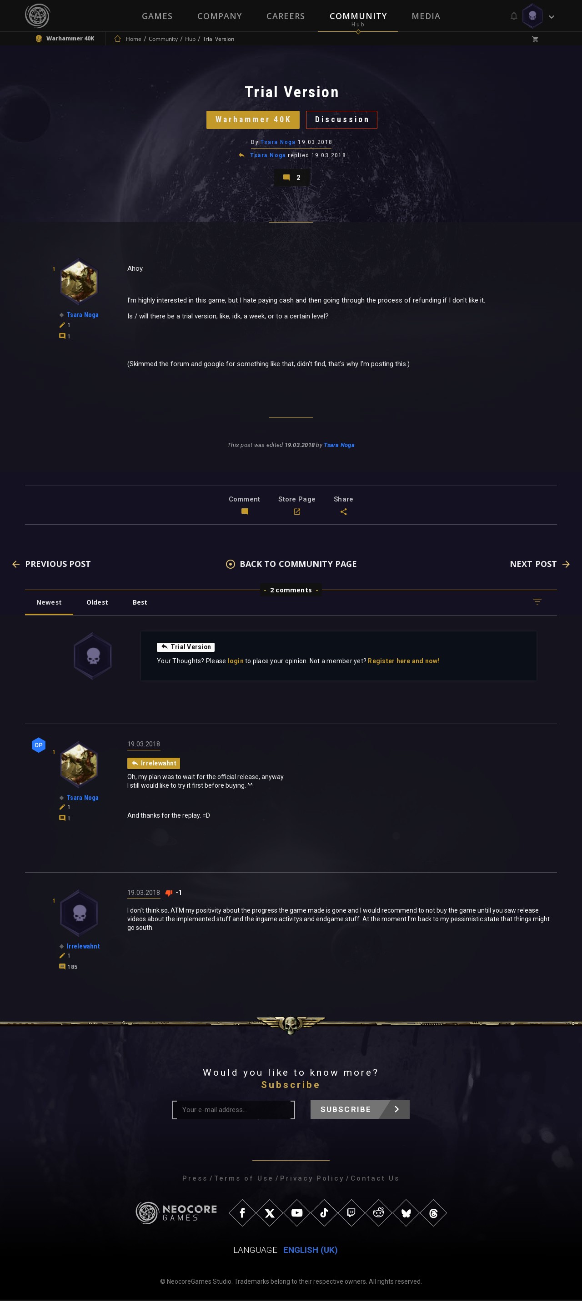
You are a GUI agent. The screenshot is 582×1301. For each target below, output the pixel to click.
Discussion (343, 120)
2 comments (291, 591)
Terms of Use (244, 1180)
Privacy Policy (312, 1180)
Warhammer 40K (253, 120)
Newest (49, 603)
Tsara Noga (278, 143)
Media (426, 15)
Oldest (98, 603)
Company (219, 15)
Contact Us (375, 1180)
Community (358, 15)
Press (195, 1180)
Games (157, 15)
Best (142, 603)
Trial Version (186, 648)
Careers (285, 15)
